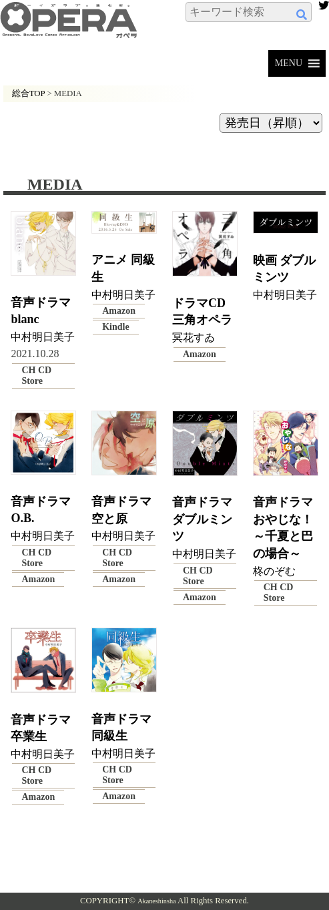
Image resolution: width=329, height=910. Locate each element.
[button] (288, 63)
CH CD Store (36, 375)
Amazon (118, 311)
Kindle (115, 327)
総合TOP (28, 93)
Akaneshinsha (156, 901)
